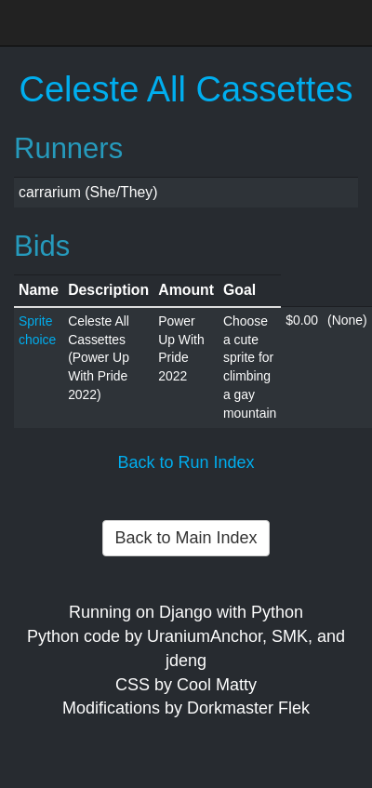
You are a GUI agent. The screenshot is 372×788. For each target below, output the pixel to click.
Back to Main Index (185, 537)
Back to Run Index (185, 462)
